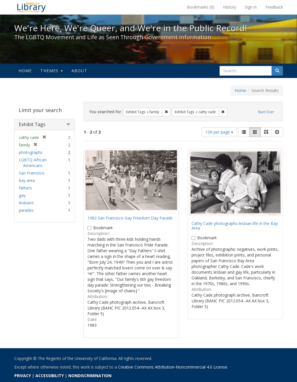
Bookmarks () (200, 7)
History (229, 7)
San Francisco (32, 173)
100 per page (219, 132)
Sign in (251, 7)
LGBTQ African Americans (33, 162)
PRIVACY (22, 375)
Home (25, 70)
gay (22, 195)
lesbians (26, 202)
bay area (27, 180)
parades (26, 210)
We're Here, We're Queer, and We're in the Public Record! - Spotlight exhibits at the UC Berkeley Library (31, 7)
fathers (25, 188)
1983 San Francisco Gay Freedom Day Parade (130, 218)
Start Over (266, 111)
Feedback (274, 7)
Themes (51, 70)
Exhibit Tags (32, 124)
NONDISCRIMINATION (89, 375)
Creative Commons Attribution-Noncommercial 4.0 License (172, 367)
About (79, 70)
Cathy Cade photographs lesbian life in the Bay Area (235, 225)
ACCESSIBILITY (49, 375)
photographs (31, 152)
